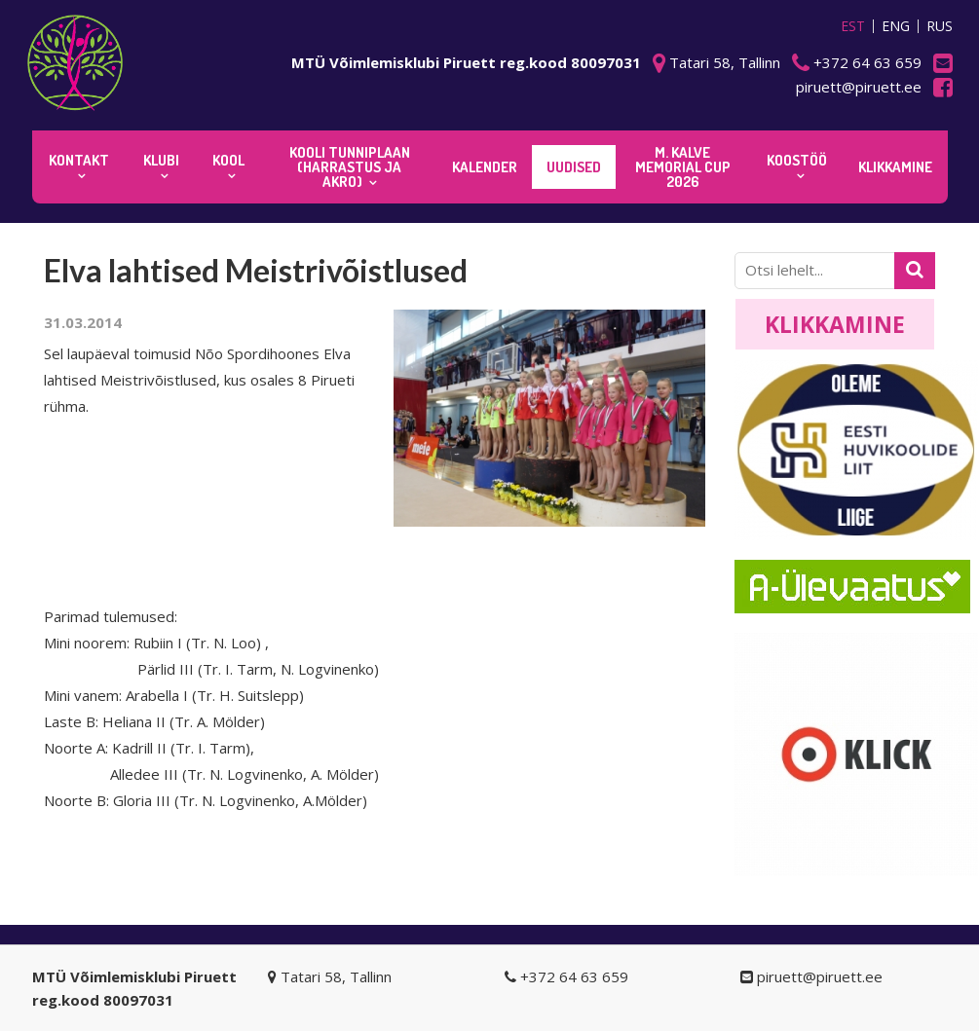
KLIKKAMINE (895, 167)
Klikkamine (835, 324)
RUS (939, 26)
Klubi (161, 160)
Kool (228, 160)
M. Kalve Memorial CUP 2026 (683, 167)
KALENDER (484, 167)
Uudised (573, 167)
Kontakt (79, 160)
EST (853, 26)
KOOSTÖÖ (797, 160)
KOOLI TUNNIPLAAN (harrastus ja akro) (349, 167)
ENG (896, 26)
